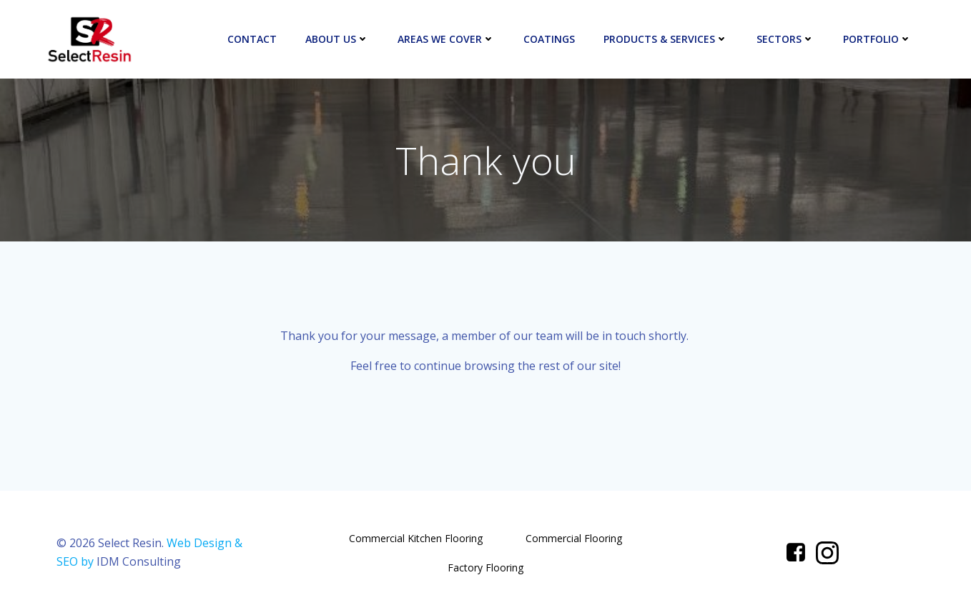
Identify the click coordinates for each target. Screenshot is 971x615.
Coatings (549, 39)
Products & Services (665, 39)
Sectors (785, 39)
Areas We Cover (446, 39)
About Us (337, 39)
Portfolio (877, 39)
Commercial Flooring (574, 538)
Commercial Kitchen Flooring (416, 538)
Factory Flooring (485, 567)
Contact (252, 39)
